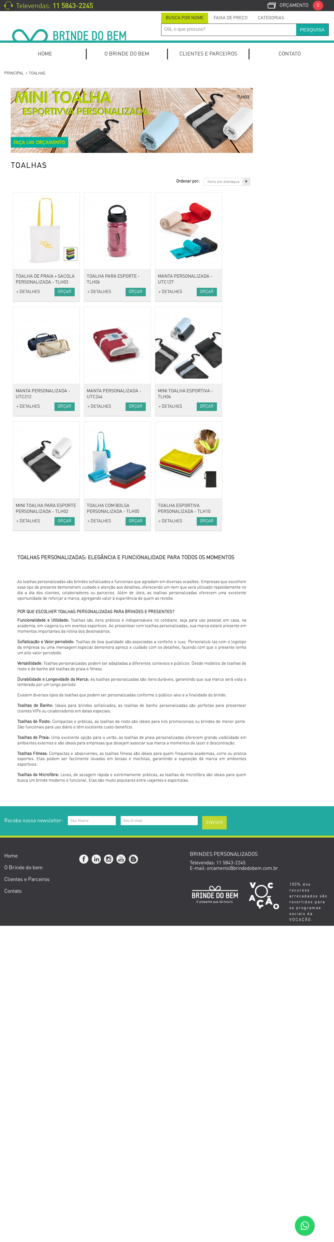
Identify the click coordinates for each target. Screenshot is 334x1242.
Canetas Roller (32, 214)
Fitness (24, 750)
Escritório (26, 250)
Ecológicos (27, 803)
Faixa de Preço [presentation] (231, 18)
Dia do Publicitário (36, 864)
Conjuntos (27, 232)
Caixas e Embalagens (39, 724)
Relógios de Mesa (35, 329)
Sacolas (24, 452)
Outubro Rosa (30, 856)
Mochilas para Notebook (42, 258)
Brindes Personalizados (41, 847)
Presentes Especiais (37, 785)
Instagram (109, 1176)
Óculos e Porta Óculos (39, 522)
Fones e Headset (34, 566)
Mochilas (25, 434)
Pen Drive (26, 592)
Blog (134, 1176)
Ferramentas (30, 706)
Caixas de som (32, 539)
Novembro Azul (32, 952)
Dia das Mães (30, 900)
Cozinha (25, 680)
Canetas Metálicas (36, 197)
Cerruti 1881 (29, 821)
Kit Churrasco (31, 144)
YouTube (121, 1176)
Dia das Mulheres (34, 882)
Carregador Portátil (37, 548)
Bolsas (23, 417)
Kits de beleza (31, 610)
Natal (22, 961)
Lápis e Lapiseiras (36, 241)
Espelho (24, 627)
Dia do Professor (34, 926)
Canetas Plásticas (35, 206)
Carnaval (26, 873)
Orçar (141, 292)
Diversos (25, 557)
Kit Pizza (25, 162)
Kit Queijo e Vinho (35, 153)
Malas (22, 425)
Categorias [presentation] (271, 18)
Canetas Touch (32, 223)
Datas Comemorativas (40, 838)
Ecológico (26, 794)
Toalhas (24, 399)
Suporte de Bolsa (34, 645)
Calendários (29, 293)
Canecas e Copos (34, 671)
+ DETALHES (104, 292)
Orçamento (301, 5)
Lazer (22, 768)
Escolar (24, 302)
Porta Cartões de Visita (41, 320)
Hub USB (26, 583)
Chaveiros (27, 496)
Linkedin (96, 1176)
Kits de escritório (34, 127)
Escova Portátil (32, 618)
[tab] (184, 18)
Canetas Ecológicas (37, 179)
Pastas (23, 311)
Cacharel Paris (32, 812)
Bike (21, 742)
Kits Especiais (31, 109)
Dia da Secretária (34, 917)
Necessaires (29, 443)
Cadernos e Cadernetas (41, 285)
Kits (20, 92)
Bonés (23, 381)
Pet (19, 777)
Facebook (84, 1176)
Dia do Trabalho (33, 891)
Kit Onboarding (32, 100)
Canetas (25, 171)
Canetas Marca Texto (38, 188)
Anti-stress (27, 478)
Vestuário (26, 373)
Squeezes (26, 759)
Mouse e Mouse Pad (37, 575)
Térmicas (26, 460)
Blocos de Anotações (38, 276)
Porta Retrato (31, 355)
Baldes (23, 663)
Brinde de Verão (33, 970)
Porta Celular (30, 346)
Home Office (29, 118)
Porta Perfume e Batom (42, 636)
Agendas (25, 267)
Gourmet (25, 715)
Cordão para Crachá (37, 487)
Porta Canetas (31, 337)
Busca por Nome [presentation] (185, 18)
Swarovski (27, 829)
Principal (14, 73)
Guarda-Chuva (31, 504)
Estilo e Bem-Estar (36, 601)
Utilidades (27, 654)
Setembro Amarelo (36, 943)
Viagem (24, 408)
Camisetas (27, 390)
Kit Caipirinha (31, 135)
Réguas (24, 364)
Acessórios (27, 469)
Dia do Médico (31, 935)
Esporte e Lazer (33, 733)
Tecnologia (27, 531)
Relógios (25, 513)
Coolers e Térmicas (37, 689)
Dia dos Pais (29, 909)
